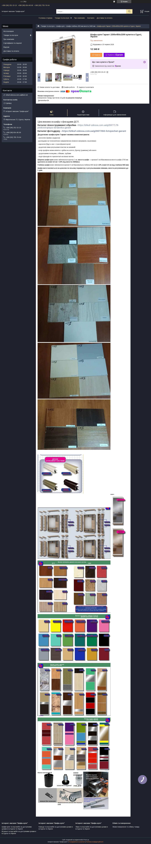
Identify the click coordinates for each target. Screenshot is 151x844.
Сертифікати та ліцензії (12, 43)
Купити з (115, 55)
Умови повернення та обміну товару (125, 827)
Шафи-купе (60, 26)
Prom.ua (86, 840)
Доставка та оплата (104, 18)
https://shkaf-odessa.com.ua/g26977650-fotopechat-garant (94, 131)
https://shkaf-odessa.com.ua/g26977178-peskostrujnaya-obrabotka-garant (78, 126)
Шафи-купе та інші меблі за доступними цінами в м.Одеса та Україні (17, 828)
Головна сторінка (45, 18)
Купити (97, 55)
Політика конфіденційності (94, 842)
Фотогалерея (8, 31)
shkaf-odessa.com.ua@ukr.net (17, 95)
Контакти (90, 18)
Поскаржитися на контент (77, 842)
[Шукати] (129, 11)
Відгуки (6, 47)
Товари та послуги (62, 18)
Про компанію (79, 18)
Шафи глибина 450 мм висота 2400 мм (80, 26)
